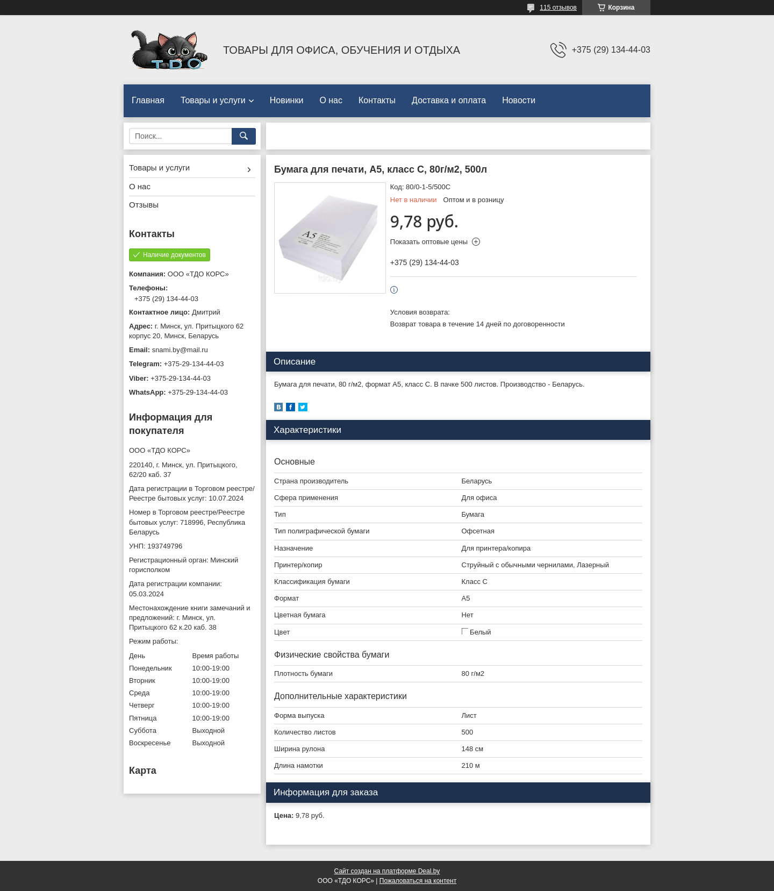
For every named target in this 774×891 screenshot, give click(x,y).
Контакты (377, 100)
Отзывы (144, 204)
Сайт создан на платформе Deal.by (387, 871)
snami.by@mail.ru (180, 350)
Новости (518, 100)
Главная (148, 100)
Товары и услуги (213, 100)
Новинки (287, 100)
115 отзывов (558, 7)
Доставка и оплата (449, 100)
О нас (330, 100)
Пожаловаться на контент (417, 881)
